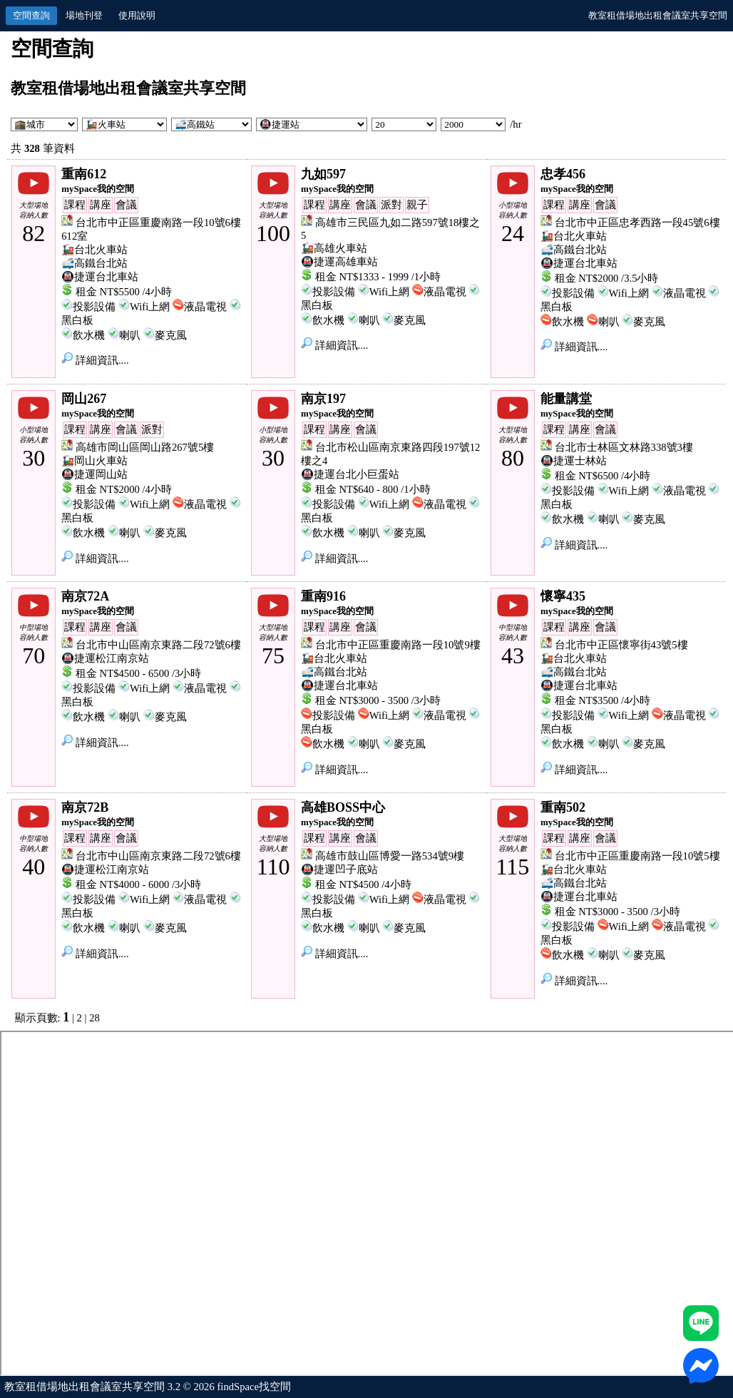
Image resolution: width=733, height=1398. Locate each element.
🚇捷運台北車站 (99, 276)
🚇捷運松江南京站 (105, 658)
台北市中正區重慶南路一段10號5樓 (637, 856)
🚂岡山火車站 (94, 460)
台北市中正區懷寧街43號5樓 (621, 644)
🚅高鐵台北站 (94, 263)
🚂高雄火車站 (334, 248)
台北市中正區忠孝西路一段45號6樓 (637, 222)
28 (94, 1018)
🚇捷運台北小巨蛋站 (350, 474)
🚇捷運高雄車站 (339, 261)
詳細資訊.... (94, 360)
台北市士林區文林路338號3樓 (624, 447)
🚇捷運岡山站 (94, 474)
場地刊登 (84, 15)
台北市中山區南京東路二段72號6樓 (158, 644)
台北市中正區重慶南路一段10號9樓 (398, 644)
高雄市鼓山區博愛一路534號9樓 (389, 856)
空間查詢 (31, 15)
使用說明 (136, 15)
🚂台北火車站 (94, 249)
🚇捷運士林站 (573, 460)
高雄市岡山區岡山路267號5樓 (145, 447)
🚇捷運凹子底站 (339, 869)
